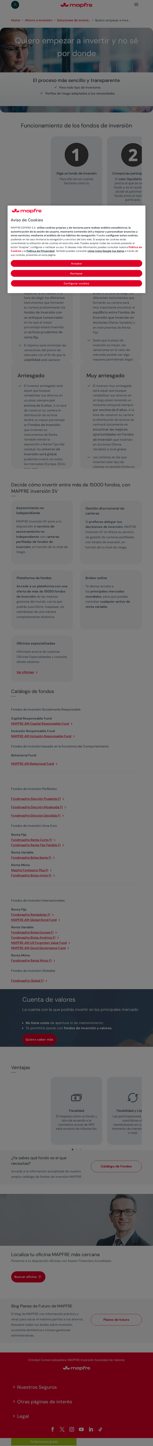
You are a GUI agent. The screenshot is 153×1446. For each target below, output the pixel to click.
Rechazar (76, 273)
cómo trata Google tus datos (105, 251)
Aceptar (76, 263)
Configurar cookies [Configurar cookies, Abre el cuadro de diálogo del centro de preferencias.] (76, 283)
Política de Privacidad (40, 251)
